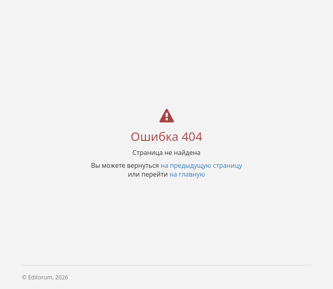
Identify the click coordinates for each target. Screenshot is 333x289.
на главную (187, 173)
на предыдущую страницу (201, 165)
